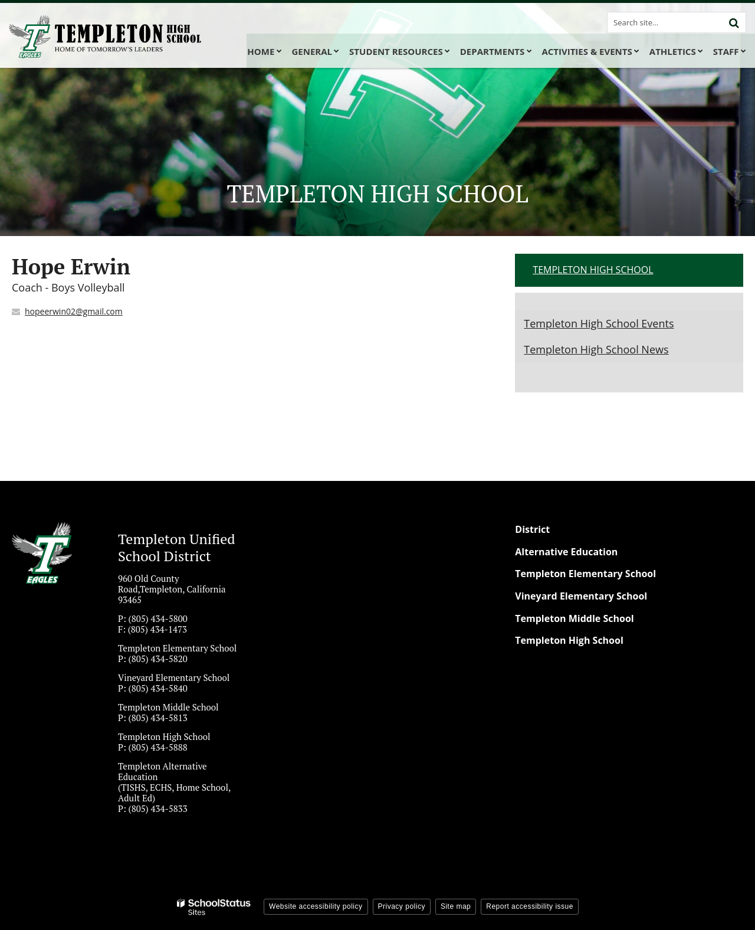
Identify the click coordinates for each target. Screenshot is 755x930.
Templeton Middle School (574, 618)
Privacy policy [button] (401, 906)
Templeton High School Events (599, 323)
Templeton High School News (596, 349)
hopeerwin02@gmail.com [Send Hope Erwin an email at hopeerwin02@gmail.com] (74, 311)
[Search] (734, 22)
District (532, 529)
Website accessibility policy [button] (316, 906)
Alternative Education (566, 551)
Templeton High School (593, 269)
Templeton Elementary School (585, 573)
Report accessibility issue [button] (529, 906)
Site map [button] (456, 906)
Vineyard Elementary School (581, 596)
